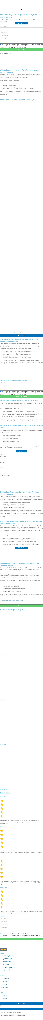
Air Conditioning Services (8, 955)
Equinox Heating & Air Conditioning (14, 514)
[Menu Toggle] (21, 9)
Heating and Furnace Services (9, 956)
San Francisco (6, 979)
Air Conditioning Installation (8, 970)
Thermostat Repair (7, 961)
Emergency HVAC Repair (8, 962)
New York (5, 984)
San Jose (5, 982)
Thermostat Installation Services (9, 959)
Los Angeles (5, 976)
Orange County (6, 978)
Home (1, 53)
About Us (5, 995)
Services (4, 996)
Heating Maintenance (7, 958)
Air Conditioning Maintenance (9, 967)
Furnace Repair (6, 964)
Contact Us (5, 998)
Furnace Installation (7, 966)
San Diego (5, 981)
